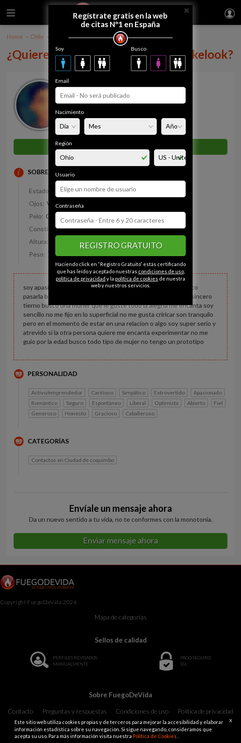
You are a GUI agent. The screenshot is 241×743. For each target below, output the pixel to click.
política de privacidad (81, 278)
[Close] (186, 9)
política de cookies (136, 278)
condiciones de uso (161, 271)
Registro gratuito (120, 245)
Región (63, 143)
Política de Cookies (155, 736)
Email (62, 80)
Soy (59, 48)
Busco (138, 48)
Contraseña (69, 205)
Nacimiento (69, 112)
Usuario (65, 174)
